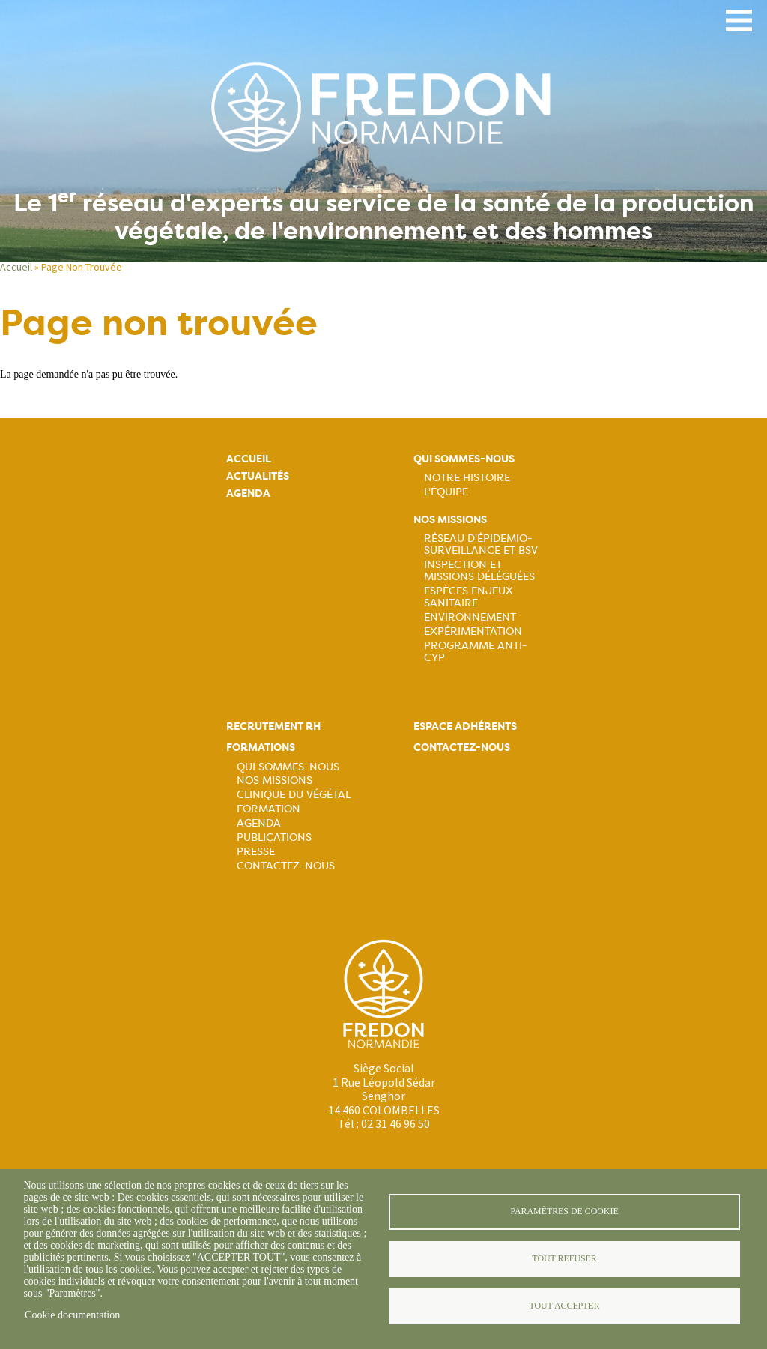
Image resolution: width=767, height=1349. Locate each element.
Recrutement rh (273, 726)
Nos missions (450, 520)
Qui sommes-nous (464, 459)
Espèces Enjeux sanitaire (468, 596)
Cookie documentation (72, 1315)
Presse (256, 851)
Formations (260, 747)
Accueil (16, 267)
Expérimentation (473, 631)
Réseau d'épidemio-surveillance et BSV (481, 544)
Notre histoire (467, 477)
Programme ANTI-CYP (475, 651)
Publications (274, 837)
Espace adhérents (465, 726)
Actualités (257, 476)
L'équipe (446, 491)
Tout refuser (564, 1258)
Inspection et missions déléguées (479, 570)
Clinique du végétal (294, 794)
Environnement (470, 617)
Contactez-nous (286, 865)
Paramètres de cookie (564, 1211)
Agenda (248, 493)
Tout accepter (564, 1305)
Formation (268, 808)
